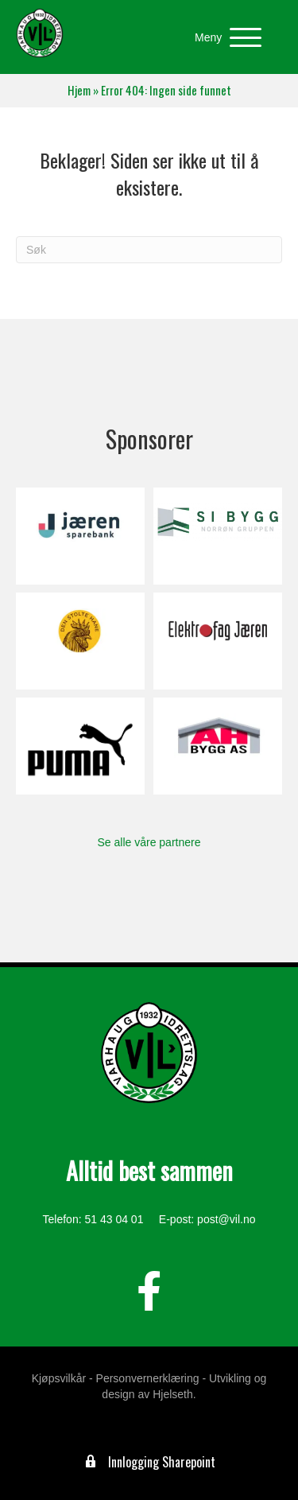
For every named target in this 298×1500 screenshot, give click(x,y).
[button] (224, 38)
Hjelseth (173, 1394)
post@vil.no (226, 1219)
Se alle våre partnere (149, 842)
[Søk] (149, 249)
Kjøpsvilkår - (62, 1378)
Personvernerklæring (147, 1378)
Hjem (79, 90)
